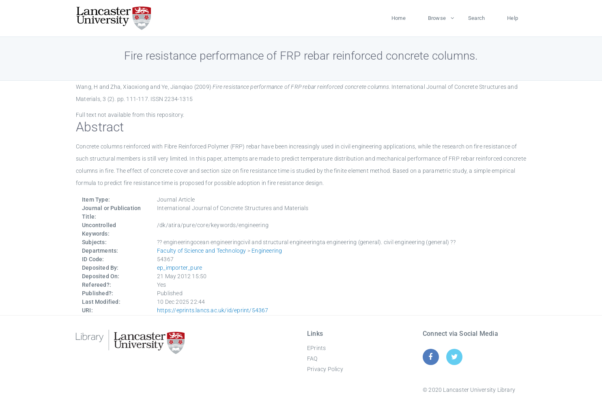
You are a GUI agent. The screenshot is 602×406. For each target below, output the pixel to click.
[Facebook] (430, 356)
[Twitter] (454, 356)
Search (476, 18)
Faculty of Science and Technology (201, 250)
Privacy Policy (325, 369)
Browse (437, 18)
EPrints (316, 348)
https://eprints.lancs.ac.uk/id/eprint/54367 (213, 310)
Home (398, 18)
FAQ (312, 358)
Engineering (267, 250)
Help (512, 18)
